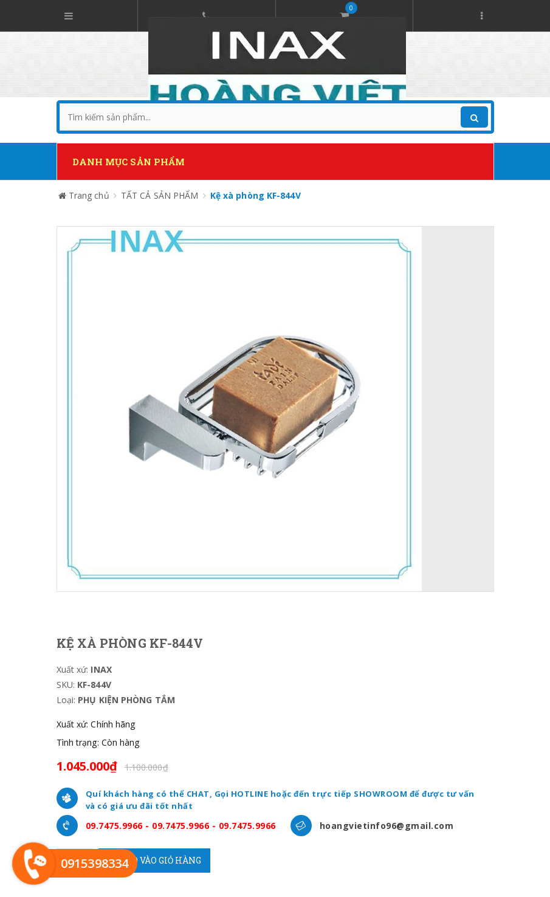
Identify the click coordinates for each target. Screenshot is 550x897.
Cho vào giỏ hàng (154, 860)
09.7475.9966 (114, 825)
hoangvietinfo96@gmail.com (387, 825)
